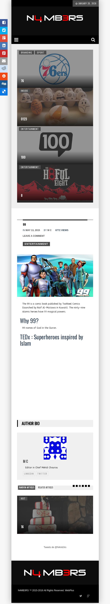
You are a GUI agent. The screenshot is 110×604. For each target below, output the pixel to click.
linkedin (29, 473)
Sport (40, 52)
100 (23, 157)
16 (22, 527)
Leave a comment (34, 236)
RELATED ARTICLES (45, 487)
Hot (23, 498)
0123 (24, 119)
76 (22, 81)
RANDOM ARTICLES (26, 487)
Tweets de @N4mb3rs (55, 547)
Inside (24, 90)
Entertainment (30, 129)
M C (49, 230)
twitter (42, 473)
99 (45, 311)
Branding (26, 52)
